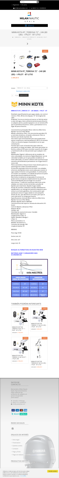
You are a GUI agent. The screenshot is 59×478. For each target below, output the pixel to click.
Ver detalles (23, 476)
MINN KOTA (18, 37)
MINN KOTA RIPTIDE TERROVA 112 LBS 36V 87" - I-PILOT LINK (19, 357)
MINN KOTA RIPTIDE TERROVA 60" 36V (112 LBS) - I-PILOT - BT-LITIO (38, 363)
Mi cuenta (24, 5)
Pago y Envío (17, 452)
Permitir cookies (53, 471)
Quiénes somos (17, 446)
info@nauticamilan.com (21, 8)
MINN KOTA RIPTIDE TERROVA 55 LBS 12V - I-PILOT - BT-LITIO (18, 328)
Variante (13, 88)
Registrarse (16, 5)
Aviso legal (16, 440)
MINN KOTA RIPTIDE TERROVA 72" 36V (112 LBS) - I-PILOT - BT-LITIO (38, 325)
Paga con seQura (18, 455)
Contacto (15, 449)
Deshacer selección (23, 91)
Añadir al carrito (23, 95)
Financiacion (16, 443)
